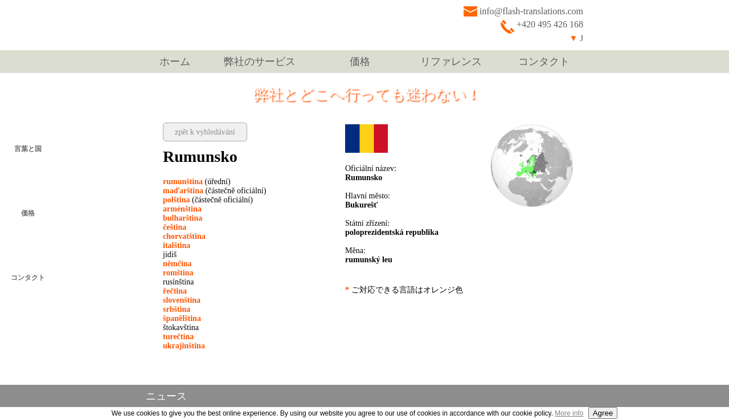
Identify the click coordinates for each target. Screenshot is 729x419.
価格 (360, 61)
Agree (603, 413)
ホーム (174, 61)
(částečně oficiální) (214, 190)
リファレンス (451, 61)
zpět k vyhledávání (205, 132)
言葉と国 (28, 149)
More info (569, 413)
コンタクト (544, 61)
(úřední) (197, 181)
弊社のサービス (260, 61)
